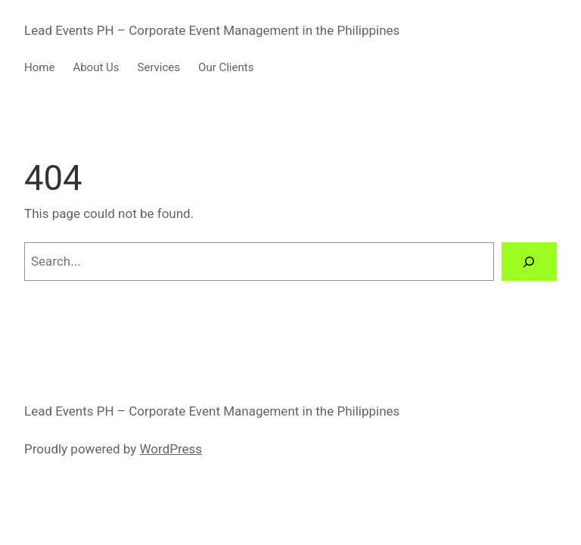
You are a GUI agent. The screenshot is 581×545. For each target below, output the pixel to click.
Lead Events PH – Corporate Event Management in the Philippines (211, 30)
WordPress (171, 448)
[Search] (529, 261)
